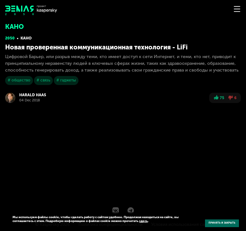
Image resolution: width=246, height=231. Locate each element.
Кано (26, 38)
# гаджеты (66, 80)
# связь (43, 80)
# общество (19, 80)
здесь (143, 221)
